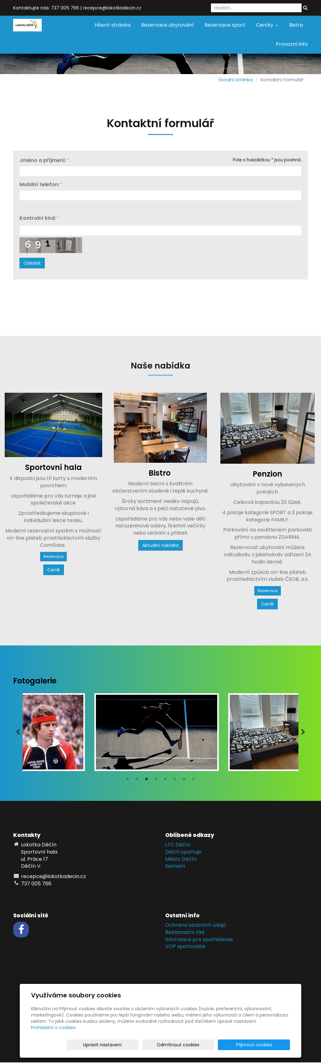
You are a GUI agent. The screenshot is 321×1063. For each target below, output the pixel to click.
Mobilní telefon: (39, 184)
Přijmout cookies (266, 1045)
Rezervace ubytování (167, 25)
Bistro (296, 25)
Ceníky (267, 25)
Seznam (175, 866)
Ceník (53, 570)
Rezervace (53, 556)
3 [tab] (146, 781)
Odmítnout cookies (215, 1045)
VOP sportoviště (185, 947)
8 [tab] (193, 781)
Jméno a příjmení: (42, 160)
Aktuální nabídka (160, 545)
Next (303, 732)
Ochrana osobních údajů (195, 925)
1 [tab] (127, 781)
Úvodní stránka (235, 80)
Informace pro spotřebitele (199, 940)
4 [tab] (156, 781)
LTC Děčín (177, 845)
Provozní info (292, 44)
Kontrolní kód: (37, 218)
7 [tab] (184, 781)
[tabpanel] (160, 732)
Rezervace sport (224, 25)
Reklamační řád (184, 932)
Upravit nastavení (162, 1045)
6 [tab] (174, 781)
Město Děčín (181, 859)
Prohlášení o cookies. (53, 1027)
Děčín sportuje (183, 852)
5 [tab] (165, 781)
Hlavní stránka (112, 25)
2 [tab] (137, 781)
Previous (18, 732)
